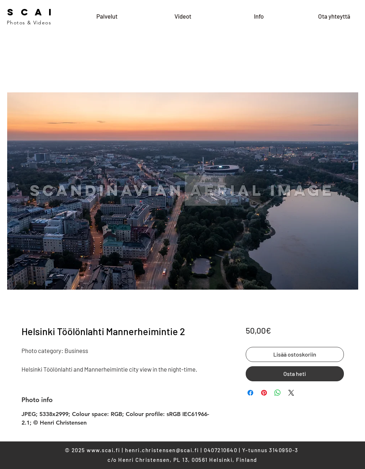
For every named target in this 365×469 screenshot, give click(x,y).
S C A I (30, 12)
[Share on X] (291, 392)
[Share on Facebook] (250, 392)
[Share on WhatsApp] (277, 392)
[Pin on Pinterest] (264, 392)
